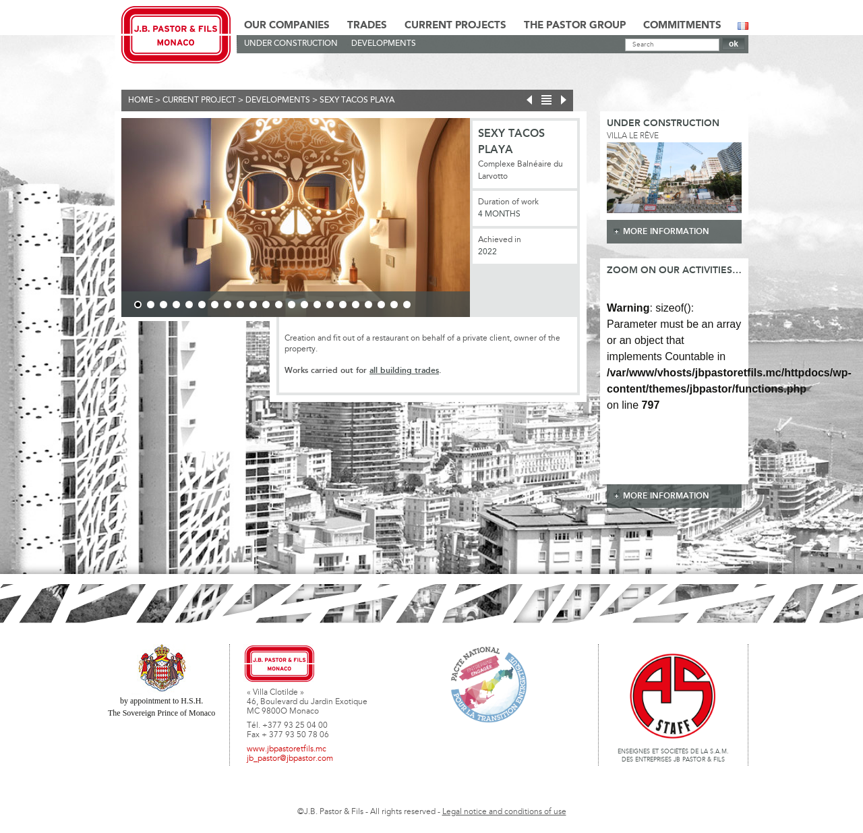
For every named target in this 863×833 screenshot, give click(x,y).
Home (140, 100)
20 (381, 304)
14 (304, 304)
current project (199, 100)
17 (343, 304)
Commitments (682, 25)
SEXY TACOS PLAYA (357, 100)
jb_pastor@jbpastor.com (290, 759)
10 (253, 304)
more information (666, 231)
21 (394, 304)
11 (266, 304)
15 (317, 304)
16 (330, 304)
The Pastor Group (575, 25)
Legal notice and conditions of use (504, 812)
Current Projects (455, 25)
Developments (383, 44)
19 (368, 304)
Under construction (291, 44)
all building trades (404, 370)
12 (278, 304)
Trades (367, 25)
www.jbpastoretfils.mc (286, 749)
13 (291, 304)
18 (355, 304)
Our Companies (287, 25)
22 (407, 304)
